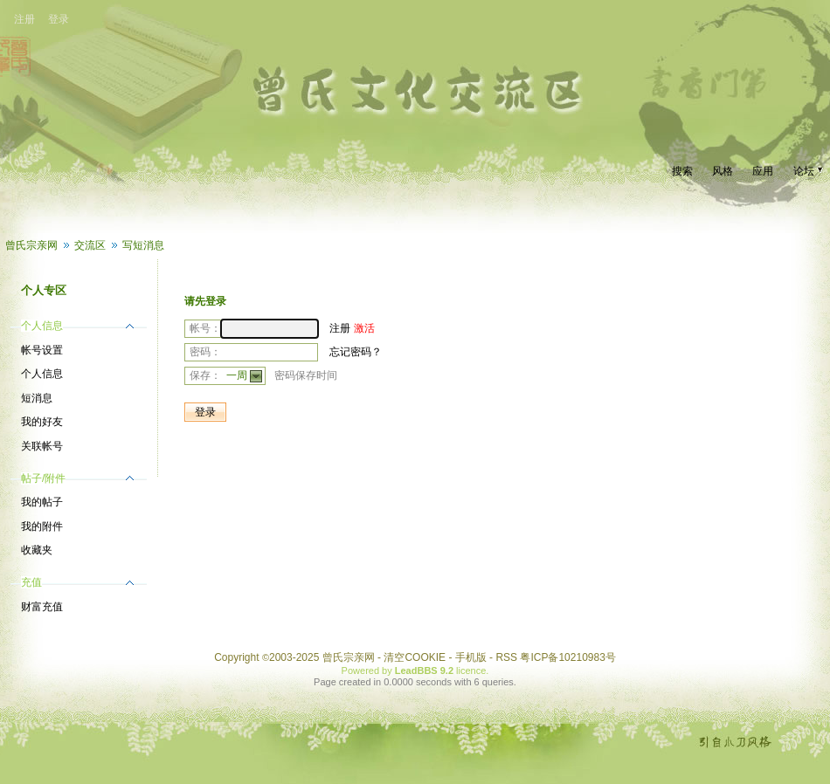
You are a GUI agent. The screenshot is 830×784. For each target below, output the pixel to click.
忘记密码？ (355, 352)
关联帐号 (42, 446)
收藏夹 (36, 550)
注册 (24, 19)
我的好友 (42, 422)
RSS (506, 657)
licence (471, 670)
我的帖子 (42, 502)
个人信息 (42, 374)
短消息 (36, 398)
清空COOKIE (415, 657)
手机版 (471, 657)
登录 (58, 19)
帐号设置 (42, 350)
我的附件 (42, 526)
